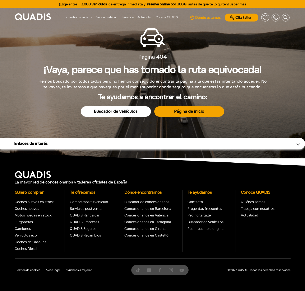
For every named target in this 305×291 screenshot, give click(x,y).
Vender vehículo (107, 17)
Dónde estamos (205, 17)
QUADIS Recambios (85, 235)
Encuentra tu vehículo (78, 17)
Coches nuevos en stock (34, 202)
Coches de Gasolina (30, 242)
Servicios (128, 17)
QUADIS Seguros (83, 228)
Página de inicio (189, 111)
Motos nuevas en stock (33, 215)
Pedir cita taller (200, 215)
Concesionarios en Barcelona (147, 208)
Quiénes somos (253, 202)
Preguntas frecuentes (205, 208)
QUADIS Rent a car (85, 215)
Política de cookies (28, 270)
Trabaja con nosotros (257, 208)
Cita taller (240, 17)
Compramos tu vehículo (89, 202)
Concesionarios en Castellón (147, 235)
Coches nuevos (27, 208)
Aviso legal (53, 270)
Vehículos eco (26, 235)
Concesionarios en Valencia (146, 215)
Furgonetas (24, 222)
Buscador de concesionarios (146, 202)
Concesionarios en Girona (145, 228)
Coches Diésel (26, 249)
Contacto (195, 202)
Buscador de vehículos (116, 111)
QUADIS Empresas (84, 222)
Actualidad (144, 17)
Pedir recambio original (206, 228)
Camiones (23, 228)
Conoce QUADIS (167, 17)
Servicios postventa (86, 208)
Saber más (238, 4)
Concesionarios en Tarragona (147, 222)
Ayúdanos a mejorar (79, 270)
